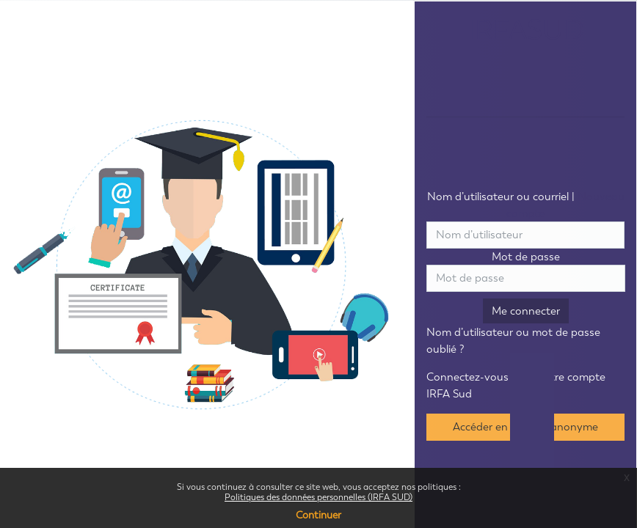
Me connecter (526, 311)
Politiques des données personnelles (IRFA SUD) (318, 497)
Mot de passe (526, 256)
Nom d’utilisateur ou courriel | (526, 205)
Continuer (318, 515)
